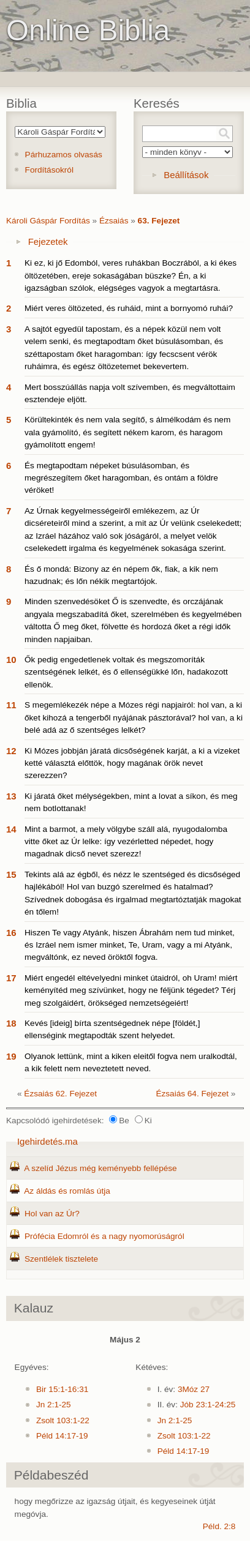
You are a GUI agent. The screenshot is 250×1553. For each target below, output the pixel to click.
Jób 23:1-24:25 (208, 1404)
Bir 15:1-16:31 (62, 1389)
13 (11, 796)
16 (11, 932)
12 (11, 751)
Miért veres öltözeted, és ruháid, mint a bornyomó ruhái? (129, 308)
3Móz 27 (194, 1389)
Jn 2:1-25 (53, 1404)
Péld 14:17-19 (62, 1435)
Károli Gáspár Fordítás (48, 220)
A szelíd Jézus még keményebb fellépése (100, 1168)
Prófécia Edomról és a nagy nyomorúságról (104, 1236)
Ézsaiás (114, 220)
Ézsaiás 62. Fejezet (60, 1093)
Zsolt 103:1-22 (62, 1420)
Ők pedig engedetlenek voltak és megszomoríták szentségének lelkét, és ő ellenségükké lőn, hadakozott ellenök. (126, 672)
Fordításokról (49, 169)
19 (11, 1056)
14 (11, 829)
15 (11, 874)
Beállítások (186, 175)
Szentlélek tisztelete (61, 1258)
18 (11, 1023)
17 (11, 978)
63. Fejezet (159, 220)
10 (11, 659)
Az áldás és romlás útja (67, 1191)
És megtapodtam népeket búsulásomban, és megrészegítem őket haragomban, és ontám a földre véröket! (121, 478)
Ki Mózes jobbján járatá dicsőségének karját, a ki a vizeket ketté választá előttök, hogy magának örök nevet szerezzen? (132, 763)
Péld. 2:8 (219, 1526)
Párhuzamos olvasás (63, 154)
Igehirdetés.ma (47, 1141)
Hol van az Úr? (52, 1213)
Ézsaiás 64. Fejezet (192, 1093)
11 (11, 705)
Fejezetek (48, 241)
